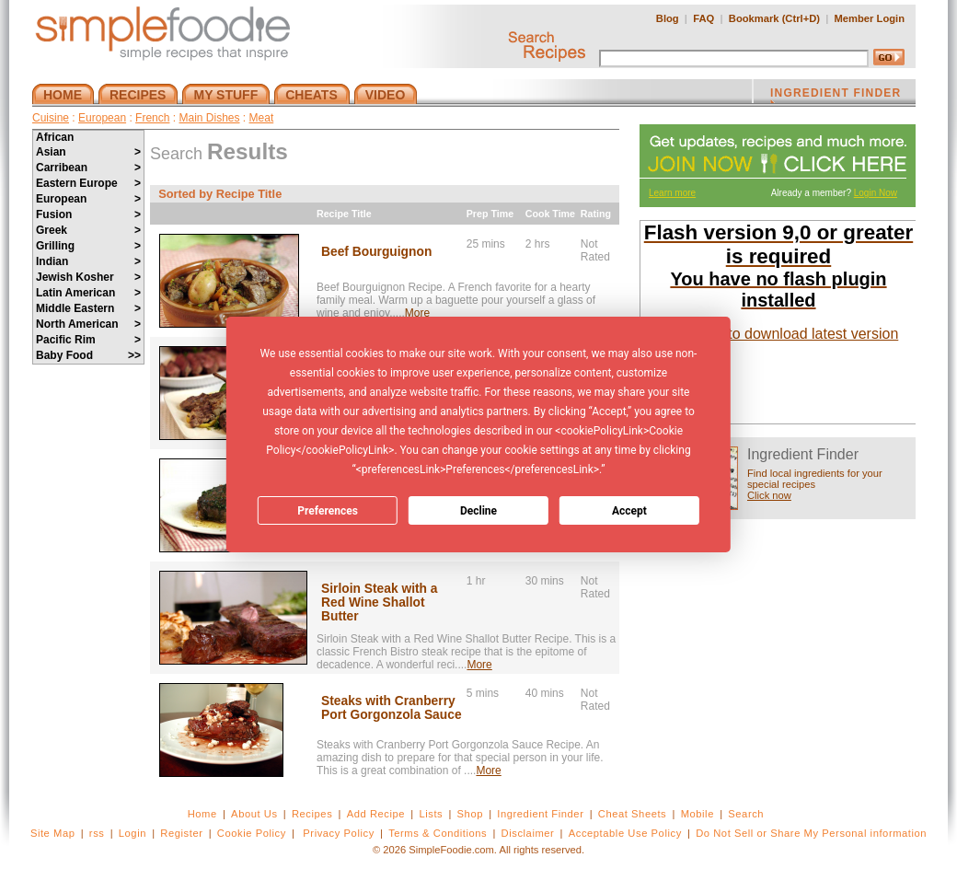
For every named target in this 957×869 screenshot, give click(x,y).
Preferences (327, 510)
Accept (629, 510)
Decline (478, 510)
